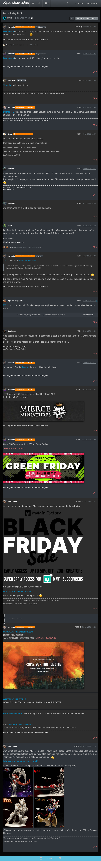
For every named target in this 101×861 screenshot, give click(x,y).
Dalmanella (8, 24)
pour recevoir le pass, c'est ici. (17, 584)
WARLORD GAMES (12, 706)
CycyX (10, 127)
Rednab (11, 161)
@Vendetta (21, 73)
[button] (46, 3)
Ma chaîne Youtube (18, 32)
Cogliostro (12, 324)
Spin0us (11, 293)
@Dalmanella (41, 19)
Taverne (10, 10)
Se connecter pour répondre (86, 11)
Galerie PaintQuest (41, 32)
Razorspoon (12, 494)
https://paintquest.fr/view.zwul (13, 235)
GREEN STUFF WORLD (15, 692)
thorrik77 (11, 196)
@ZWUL (39, 249)
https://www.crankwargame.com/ (18, 624)
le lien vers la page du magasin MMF (20, 754)
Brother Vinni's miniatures (21, 717)
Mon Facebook (8, 182)
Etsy (29, 180)
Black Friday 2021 (27, 253)
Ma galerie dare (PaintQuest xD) (14, 339)
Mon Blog (6, 32)
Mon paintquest (88, 307)
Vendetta (11, 20)
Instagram (29, 32)
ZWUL (10, 218)
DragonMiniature (21, 180)
